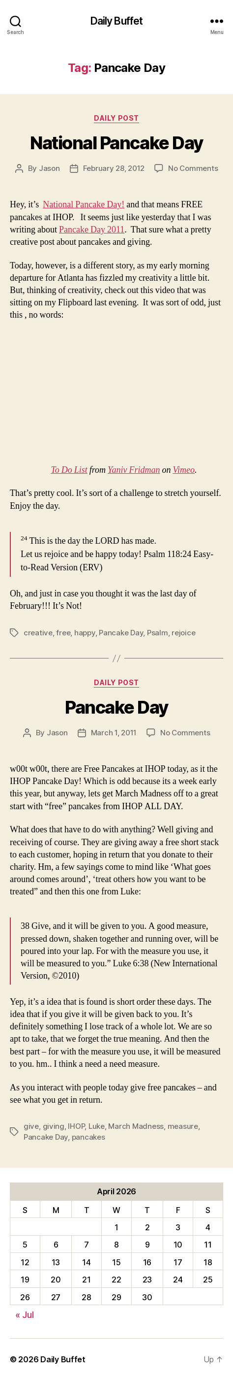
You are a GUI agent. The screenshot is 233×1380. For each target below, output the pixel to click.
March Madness (136, 1126)
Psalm (157, 632)
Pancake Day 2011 (91, 229)
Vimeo (184, 470)
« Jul (24, 1315)
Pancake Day (121, 632)
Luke (96, 1126)
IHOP (76, 1126)
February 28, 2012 (114, 168)
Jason (49, 168)
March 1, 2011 (114, 732)
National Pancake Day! (83, 204)
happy (84, 632)
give (31, 1126)
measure (183, 1126)
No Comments (193, 168)
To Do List (69, 470)
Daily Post (116, 118)
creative (38, 632)
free (63, 632)
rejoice (183, 632)
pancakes (88, 1137)
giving (53, 1126)
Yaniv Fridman (134, 470)
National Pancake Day (116, 143)
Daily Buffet (116, 21)
